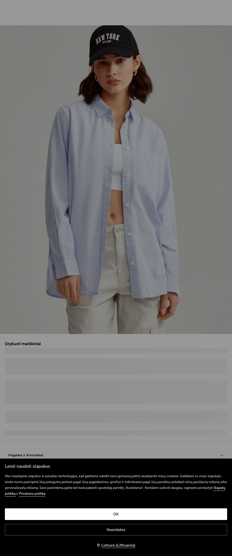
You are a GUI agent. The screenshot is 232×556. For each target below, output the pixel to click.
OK (116, 514)
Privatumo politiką (32, 494)
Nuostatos (116, 529)
